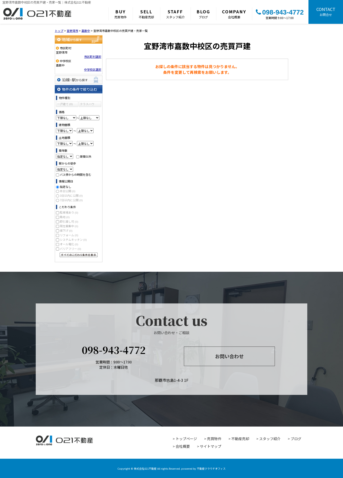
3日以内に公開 (71, 195)
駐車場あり (69, 212)
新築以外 (85, 156)
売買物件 (120, 13)
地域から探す (78, 39)
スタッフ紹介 (175, 13)
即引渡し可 (69, 221)
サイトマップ (210, 446)
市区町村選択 (92, 57)
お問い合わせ (229, 356)
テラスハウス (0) (87, 104)
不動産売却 (146, 13)
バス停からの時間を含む (75, 174)
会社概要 (234, 13)
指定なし (65, 187)
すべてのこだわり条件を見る (79, 254)
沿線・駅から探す (78, 79)
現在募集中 (69, 226)
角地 (65, 217)
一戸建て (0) (65, 104)
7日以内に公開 (71, 200)
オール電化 (69, 244)
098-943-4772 (280, 12)
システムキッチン (73, 239)
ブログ (203, 13)
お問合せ (326, 11)
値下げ (66, 230)
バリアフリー (70, 249)
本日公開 (67, 191)
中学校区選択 (92, 69)
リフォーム (69, 235)
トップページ (186, 438)
